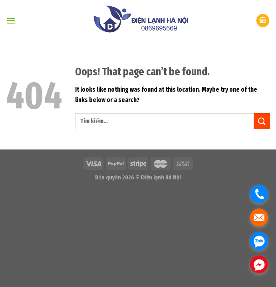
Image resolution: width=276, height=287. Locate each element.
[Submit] (262, 121)
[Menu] (11, 20)
